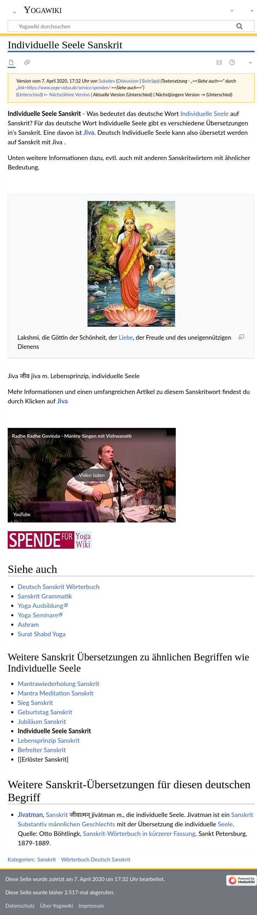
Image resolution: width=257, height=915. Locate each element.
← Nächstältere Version (67, 94)
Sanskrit (57, 814)
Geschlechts (98, 824)
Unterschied (29, 94)
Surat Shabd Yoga (41, 634)
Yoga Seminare (38, 615)
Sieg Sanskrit (35, 702)
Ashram (28, 624)
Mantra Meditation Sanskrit (55, 693)
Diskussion (127, 81)
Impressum (91, 905)
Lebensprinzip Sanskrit (49, 740)
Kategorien (20, 859)
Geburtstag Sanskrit (45, 712)
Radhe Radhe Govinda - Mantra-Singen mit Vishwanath (72, 436)
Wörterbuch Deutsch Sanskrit (95, 859)
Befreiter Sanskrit (42, 750)
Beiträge (150, 81)
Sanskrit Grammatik (45, 596)
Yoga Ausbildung (40, 605)
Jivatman (30, 814)
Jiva (89, 132)
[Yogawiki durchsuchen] (131, 26)
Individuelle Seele (204, 113)
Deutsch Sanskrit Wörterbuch (58, 586)
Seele (225, 824)
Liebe (126, 337)
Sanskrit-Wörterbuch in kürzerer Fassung (139, 833)
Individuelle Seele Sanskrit (54, 731)
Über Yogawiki (56, 905)
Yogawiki (43, 9)
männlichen (64, 824)
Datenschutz (20, 905)
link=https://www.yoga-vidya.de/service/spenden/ (64, 87)
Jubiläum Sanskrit (42, 721)
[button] (92, 475)
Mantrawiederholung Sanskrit (58, 683)
